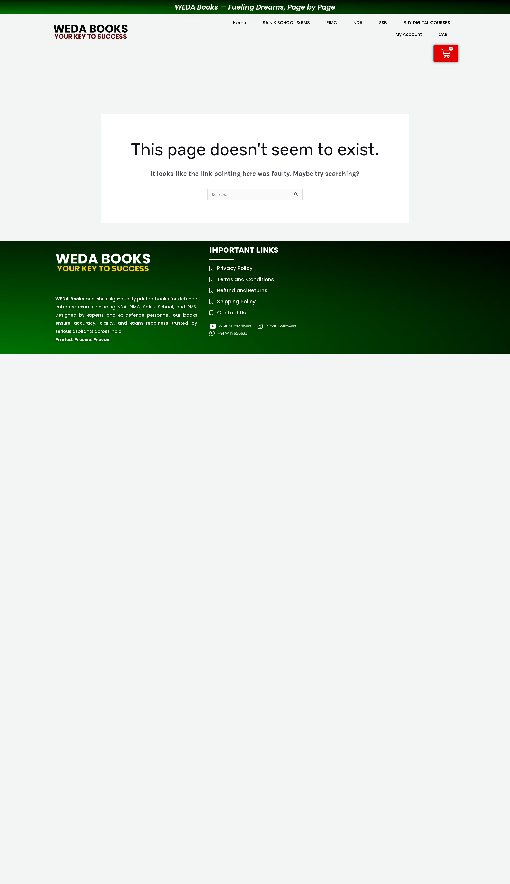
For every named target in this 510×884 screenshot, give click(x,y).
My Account (408, 34)
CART (444, 34)
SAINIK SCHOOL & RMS (286, 23)
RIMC (331, 23)
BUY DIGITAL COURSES (426, 23)
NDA (358, 23)
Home (239, 23)
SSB (383, 23)
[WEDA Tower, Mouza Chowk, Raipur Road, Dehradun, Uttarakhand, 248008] (391, 282)
